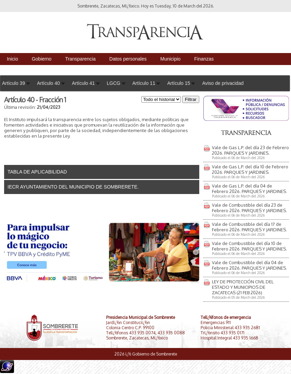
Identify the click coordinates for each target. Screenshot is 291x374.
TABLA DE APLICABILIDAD (37, 172)
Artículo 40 (48, 83)
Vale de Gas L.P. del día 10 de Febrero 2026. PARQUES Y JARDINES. (250, 169)
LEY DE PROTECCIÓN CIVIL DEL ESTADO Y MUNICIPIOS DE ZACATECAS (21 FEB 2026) (243, 287)
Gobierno (42, 59)
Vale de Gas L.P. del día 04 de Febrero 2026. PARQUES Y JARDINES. (249, 188)
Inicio (12, 59)
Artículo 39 (13, 83)
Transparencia (80, 59)
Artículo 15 (178, 83)
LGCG (114, 83)
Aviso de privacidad (222, 83)
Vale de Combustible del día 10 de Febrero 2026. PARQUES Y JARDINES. (249, 246)
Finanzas (204, 59)
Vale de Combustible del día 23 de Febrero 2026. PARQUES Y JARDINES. (249, 207)
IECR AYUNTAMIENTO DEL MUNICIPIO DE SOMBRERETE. (73, 187)
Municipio (170, 59)
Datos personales (128, 59)
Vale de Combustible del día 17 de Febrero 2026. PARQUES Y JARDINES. (249, 226)
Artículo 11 (143, 83)
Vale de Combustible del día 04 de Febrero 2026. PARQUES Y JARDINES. (249, 265)
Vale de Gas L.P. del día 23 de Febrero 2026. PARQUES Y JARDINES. (250, 150)
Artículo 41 (83, 83)
